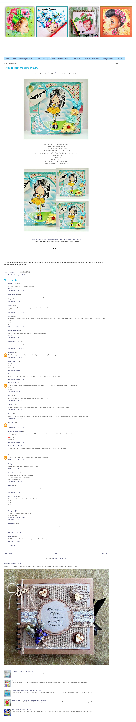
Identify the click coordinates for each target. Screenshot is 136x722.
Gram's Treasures (13, 341)
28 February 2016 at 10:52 (16, 312)
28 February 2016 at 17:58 (16, 391)
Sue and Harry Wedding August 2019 (23, 59)
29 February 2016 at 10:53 (16, 481)
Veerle (10, 305)
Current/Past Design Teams (91, 59)
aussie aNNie (12, 283)
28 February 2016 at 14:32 (16, 337)
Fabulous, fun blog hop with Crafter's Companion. (26, 690)
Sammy (10, 536)
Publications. (76, 59)
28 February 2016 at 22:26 (16, 427)
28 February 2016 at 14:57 (16, 348)
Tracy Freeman (13, 473)
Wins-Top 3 (120, 59)
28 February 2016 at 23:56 (16, 451)
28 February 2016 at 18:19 (16, 400)
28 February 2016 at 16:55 (16, 357)
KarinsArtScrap (13, 330)
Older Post (104, 553)
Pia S (10, 413)
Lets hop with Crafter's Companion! (22, 671)
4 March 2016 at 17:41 (15, 532)
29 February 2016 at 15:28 (16, 507)
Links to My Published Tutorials (60, 59)
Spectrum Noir (12, 275)
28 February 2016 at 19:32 (16, 409)
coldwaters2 (12, 523)
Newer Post (8, 553)
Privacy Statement (108, 59)
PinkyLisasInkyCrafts (15, 431)
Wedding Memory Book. (12, 563)
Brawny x (11, 422)
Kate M (10, 485)
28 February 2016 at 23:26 (16, 442)
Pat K (10, 395)
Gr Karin (10, 335)
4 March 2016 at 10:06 (15, 519)
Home (7, 59)
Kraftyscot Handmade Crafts (16, 517)
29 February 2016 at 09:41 (16, 460)
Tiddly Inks (25, 275)
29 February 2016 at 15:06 (16, 492)
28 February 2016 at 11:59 (16, 327)
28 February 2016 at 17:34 (16, 370)
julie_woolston (13, 294)
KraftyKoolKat (12, 496)
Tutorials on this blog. (43, 59)
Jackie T (10, 404)
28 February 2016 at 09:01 (16, 301)
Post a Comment (11, 545)
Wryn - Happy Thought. (54, 72)
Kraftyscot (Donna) (14, 511)
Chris (10, 316)
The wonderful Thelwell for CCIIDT (22, 709)
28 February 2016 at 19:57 (16, 418)
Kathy (10, 464)
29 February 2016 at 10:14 (16, 469)
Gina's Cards (12, 383)
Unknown (11, 352)
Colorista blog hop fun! (18, 681)
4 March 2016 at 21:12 (15, 541)
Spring (19, 275)
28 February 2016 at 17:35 (16, 379)
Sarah (10, 374)
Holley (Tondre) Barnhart (16, 446)
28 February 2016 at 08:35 (16, 290)
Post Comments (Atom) (60, 558)
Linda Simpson (13, 361)
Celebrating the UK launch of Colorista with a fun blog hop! (29, 700)
